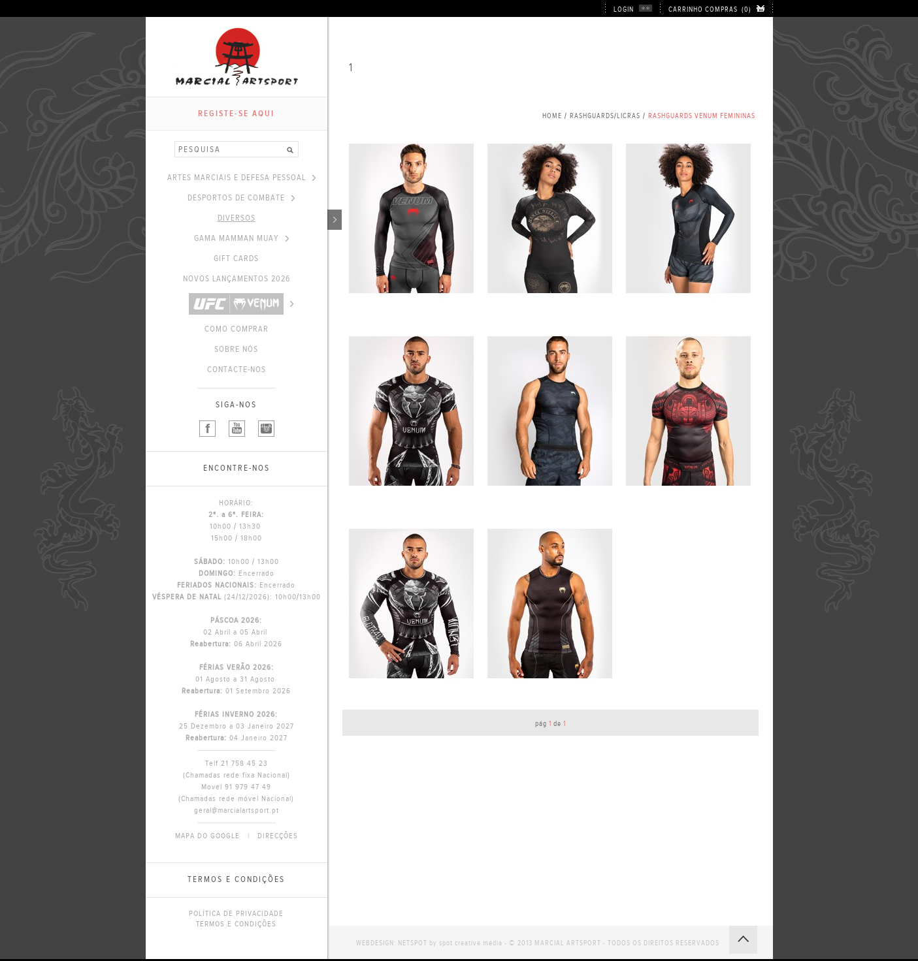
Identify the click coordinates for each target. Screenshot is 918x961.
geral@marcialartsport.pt (236, 810)
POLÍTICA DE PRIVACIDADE (236, 913)
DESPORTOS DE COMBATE (241, 198)
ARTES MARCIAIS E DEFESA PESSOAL (241, 177)
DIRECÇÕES (277, 835)
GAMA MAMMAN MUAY (241, 238)
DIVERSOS (272, 218)
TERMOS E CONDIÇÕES (236, 923)
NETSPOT (412, 943)
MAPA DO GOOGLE (207, 835)
